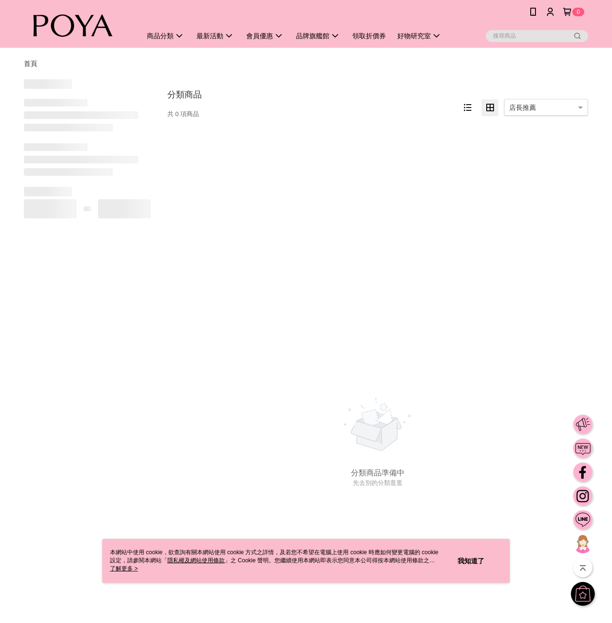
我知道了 (471, 561)
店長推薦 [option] (522, 107)
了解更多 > (124, 568)
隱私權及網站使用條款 (196, 560)
